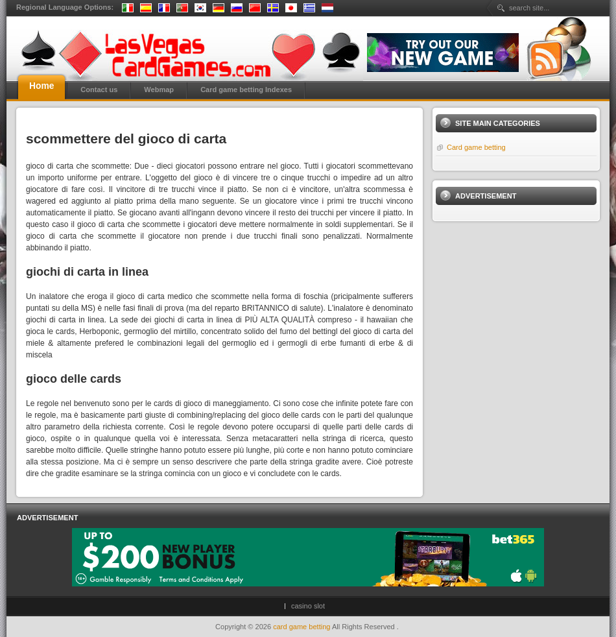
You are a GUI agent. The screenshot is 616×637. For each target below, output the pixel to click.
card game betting (302, 627)
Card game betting (476, 147)
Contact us (98, 89)
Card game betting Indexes (246, 89)
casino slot (308, 606)
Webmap (159, 89)
